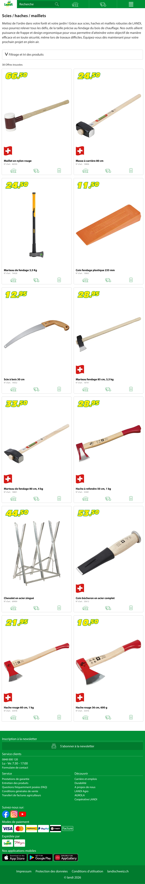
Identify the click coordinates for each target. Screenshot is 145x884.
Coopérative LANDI (86, 799)
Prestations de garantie (15, 779)
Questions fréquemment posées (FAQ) (24, 787)
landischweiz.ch (118, 871)
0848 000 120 (10, 759)
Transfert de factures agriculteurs (21, 795)
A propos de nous (85, 787)
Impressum (23, 871)
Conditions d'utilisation (87, 871)
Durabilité (80, 783)
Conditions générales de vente (20, 791)
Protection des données (51, 871)
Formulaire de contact (15, 767)
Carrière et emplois (86, 779)
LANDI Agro (82, 791)
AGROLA (80, 795)
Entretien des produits (15, 783)
